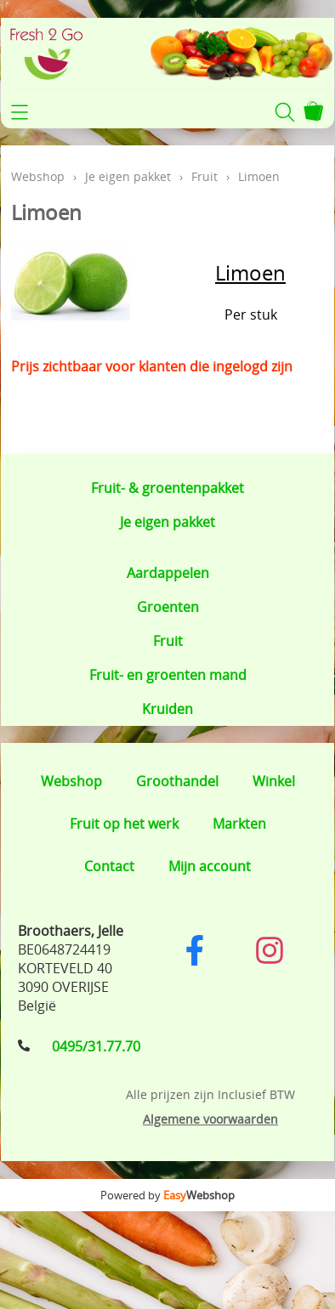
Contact (109, 866)
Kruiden (167, 709)
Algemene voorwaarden (210, 1119)
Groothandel (177, 781)
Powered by (167, 1195)
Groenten (168, 607)
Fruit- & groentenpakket (167, 488)
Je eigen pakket (167, 522)
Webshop (38, 176)
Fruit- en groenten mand (168, 675)
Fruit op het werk (124, 823)
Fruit (168, 641)
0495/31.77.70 (96, 1046)
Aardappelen (168, 573)
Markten (239, 823)
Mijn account (209, 866)
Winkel (274, 781)
